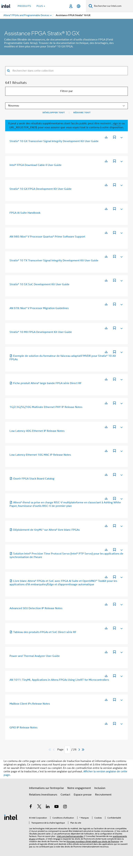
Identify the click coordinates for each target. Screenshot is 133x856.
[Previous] (54, 749)
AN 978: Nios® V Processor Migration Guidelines (39, 308)
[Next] (80, 749)
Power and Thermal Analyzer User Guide (35, 656)
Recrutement (103, 794)
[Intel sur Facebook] (31, 807)
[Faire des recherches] (91, 6)
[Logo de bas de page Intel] (11, 817)
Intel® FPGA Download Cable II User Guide (35, 165)
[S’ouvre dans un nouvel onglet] (106, 137)
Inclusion (99, 788)
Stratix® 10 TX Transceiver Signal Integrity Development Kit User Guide (54, 260)
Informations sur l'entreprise (46, 788)
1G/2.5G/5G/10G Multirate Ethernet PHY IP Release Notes (46, 407)
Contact (65, 794)
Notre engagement (79, 788)
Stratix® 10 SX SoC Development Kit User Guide (39, 284)
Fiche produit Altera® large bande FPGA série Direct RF (46, 383)
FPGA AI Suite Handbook (25, 213)
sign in (117, 123)
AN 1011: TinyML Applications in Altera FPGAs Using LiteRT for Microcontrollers (59, 680)
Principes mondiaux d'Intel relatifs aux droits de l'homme (92, 841)
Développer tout (54, 112)
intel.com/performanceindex (70, 836)
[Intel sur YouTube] (56, 807)
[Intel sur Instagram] (65, 807)
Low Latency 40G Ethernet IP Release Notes (37, 431)
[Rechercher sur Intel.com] (113, 6)
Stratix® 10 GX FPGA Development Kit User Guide (41, 189)
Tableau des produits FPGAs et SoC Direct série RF (43, 632)
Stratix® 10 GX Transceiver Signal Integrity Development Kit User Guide (54, 141)
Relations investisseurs (43, 794)
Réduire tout (82, 112)
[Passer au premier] (50, 749)
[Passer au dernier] (83, 749)
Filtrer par (66, 91)
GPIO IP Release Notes (23, 727)
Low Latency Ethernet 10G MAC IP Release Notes (40, 455)
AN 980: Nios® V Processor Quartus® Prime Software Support (47, 236)
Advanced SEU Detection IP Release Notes (36, 608)
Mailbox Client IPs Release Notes (30, 703)
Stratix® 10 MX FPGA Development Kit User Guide (41, 332)
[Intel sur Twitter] (39, 807)
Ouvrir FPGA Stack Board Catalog (32, 478)
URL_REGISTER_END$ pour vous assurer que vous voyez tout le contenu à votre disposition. (66, 127)
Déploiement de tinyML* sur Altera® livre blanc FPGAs (45, 530)
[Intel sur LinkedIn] (48, 807)
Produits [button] (24, 6)
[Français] (78, 6)
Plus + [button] (41, 6)
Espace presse (83, 794)
